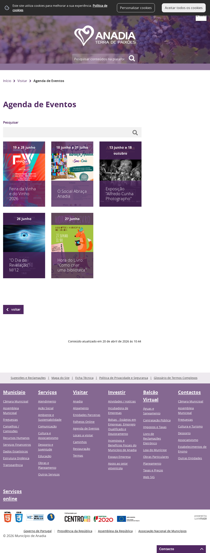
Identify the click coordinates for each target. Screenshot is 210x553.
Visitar (22, 81)
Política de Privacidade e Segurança (123, 378)
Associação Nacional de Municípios (162, 531)
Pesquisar (10, 122)
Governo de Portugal (38, 531)
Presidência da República (74, 531)
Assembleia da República (115, 531)
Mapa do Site (60, 378)
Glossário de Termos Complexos (175, 378)
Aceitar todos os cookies (184, 8)
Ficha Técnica (84, 378)
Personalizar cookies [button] (136, 8)
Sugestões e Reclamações (28, 378)
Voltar (16, 309)
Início (7, 81)
